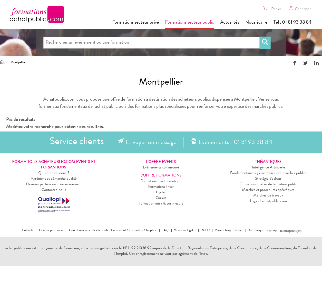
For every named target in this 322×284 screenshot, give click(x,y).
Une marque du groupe (263, 230)
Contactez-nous (53, 190)
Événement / (119, 230)
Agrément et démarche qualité (54, 179)
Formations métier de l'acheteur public (268, 184)
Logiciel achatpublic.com (268, 201)
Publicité (28, 230)
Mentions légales (184, 230)
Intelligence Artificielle (268, 168)
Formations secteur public (189, 22)
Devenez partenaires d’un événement (54, 184)
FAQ (165, 230)
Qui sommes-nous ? (53, 173)
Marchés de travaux (268, 196)
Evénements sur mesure (161, 168)
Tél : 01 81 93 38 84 (292, 22)
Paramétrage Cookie (228, 230)
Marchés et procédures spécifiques (268, 190)
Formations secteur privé (135, 22)
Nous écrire (256, 22)
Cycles (161, 193)
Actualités (229, 22)
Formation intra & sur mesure (161, 204)
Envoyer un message (151, 143)
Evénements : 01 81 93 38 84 (235, 143)
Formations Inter (161, 187)
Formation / (137, 230)
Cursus (161, 198)
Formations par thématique (160, 181)
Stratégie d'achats (268, 179)
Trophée (151, 230)
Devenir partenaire (51, 230)
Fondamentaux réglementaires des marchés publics (268, 173)
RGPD (205, 230)
